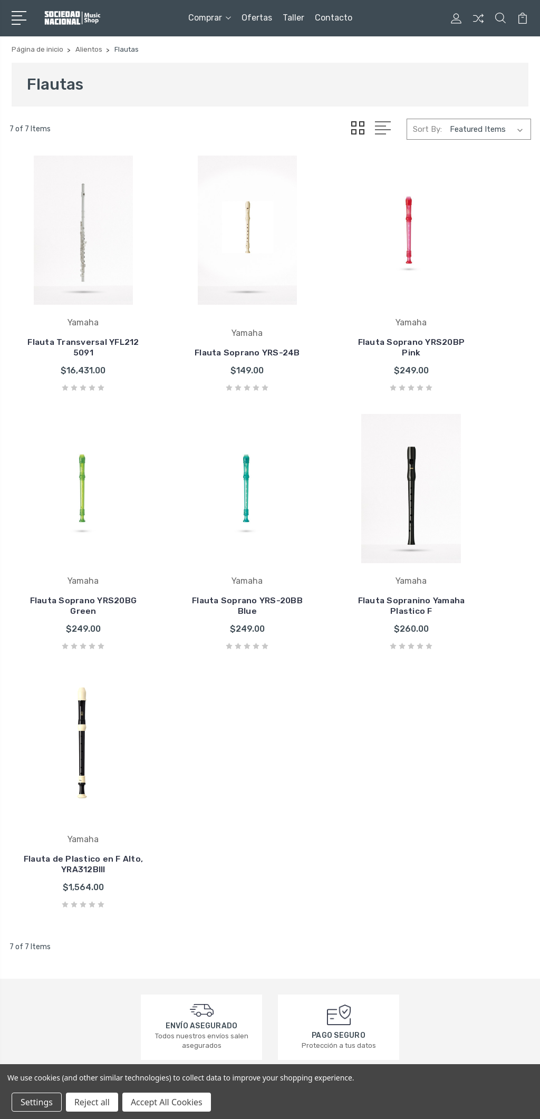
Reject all (92, 1102)
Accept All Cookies (166, 1102)
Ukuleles (430, 922)
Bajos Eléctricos (444, 890)
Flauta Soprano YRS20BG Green (472, 315)
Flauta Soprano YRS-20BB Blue (68, 543)
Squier (294, 890)
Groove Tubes (308, 922)
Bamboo (298, 906)
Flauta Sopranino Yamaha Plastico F (203, 543)
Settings (37, 1102)
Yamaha (297, 858)
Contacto (333, 18)
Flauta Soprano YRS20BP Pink (337, 315)
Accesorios (435, 906)
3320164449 (50, 896)
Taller (293, 18)
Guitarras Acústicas (450, 874)
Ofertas (257, 18)
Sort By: (427, 128)
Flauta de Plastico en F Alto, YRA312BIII (337, 543)
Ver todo (299, 937)
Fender (295, 842)
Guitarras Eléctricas (450, 858)
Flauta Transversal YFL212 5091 (69, 315)
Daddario (299, 874)
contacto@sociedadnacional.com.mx (84, 915)
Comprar (209, 18)
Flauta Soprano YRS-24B (203, 315)
